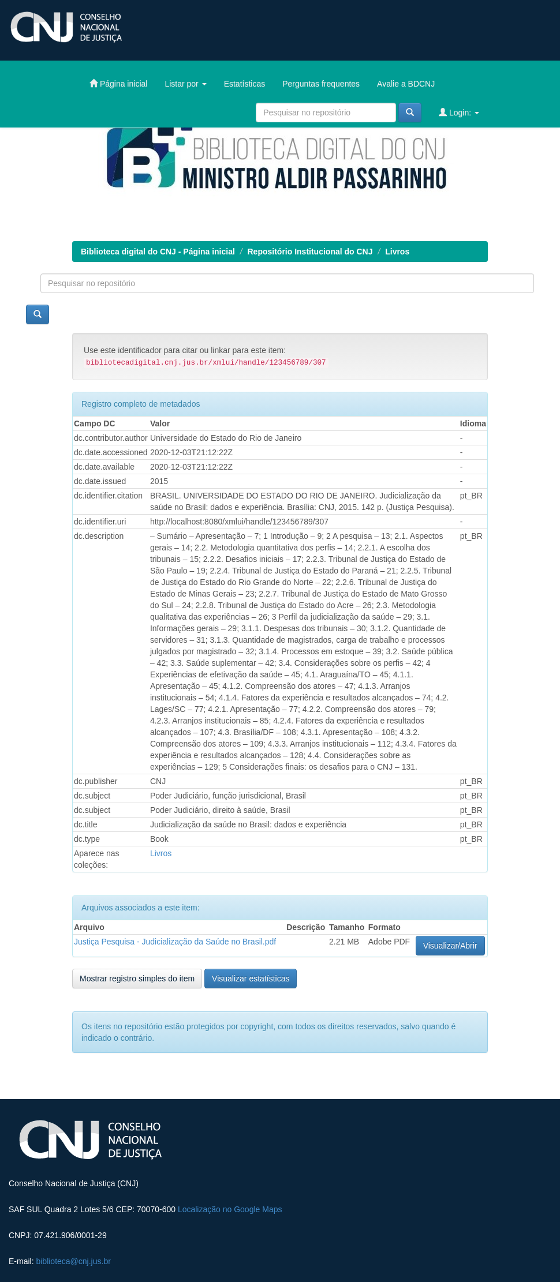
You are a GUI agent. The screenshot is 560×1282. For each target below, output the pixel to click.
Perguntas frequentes (321, 83)
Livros (397, 251)
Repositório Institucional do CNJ (310, 251)
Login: (459, 112)
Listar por (185, 83)
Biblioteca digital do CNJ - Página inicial (158, 251)
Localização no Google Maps (230, 1209)
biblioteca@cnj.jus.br (73, 1261)
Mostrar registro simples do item (137, 978)
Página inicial (118, 83)
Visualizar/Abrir (450, 945)
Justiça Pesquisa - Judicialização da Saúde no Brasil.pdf (175, 941)
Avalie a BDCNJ (406, 83)
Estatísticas (245, 83)
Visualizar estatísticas (250, 978)
